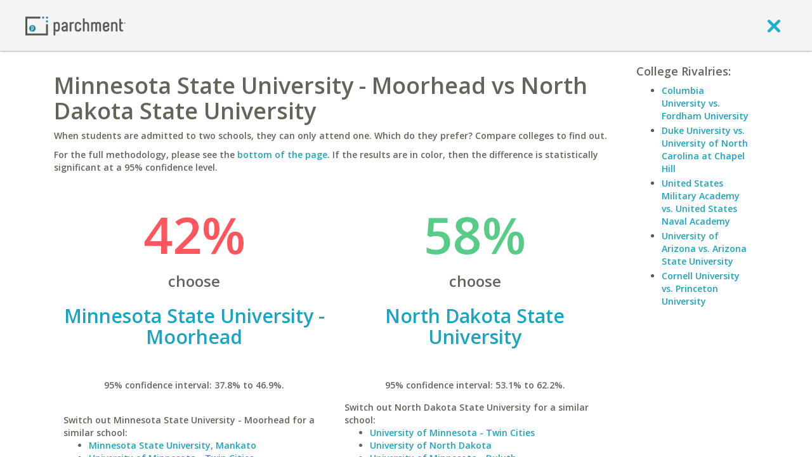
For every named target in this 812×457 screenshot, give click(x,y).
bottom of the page (282, 155)
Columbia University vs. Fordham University (705, 103)
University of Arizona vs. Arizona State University (704, 248)
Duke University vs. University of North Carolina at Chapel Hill (705, 149)
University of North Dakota (431, 445)
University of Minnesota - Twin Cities (452, 433)
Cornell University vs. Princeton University (701, 288)
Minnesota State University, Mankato (172, 445)
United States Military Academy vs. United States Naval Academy (701, 202)
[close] (774, 25)
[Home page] (75, 25)
